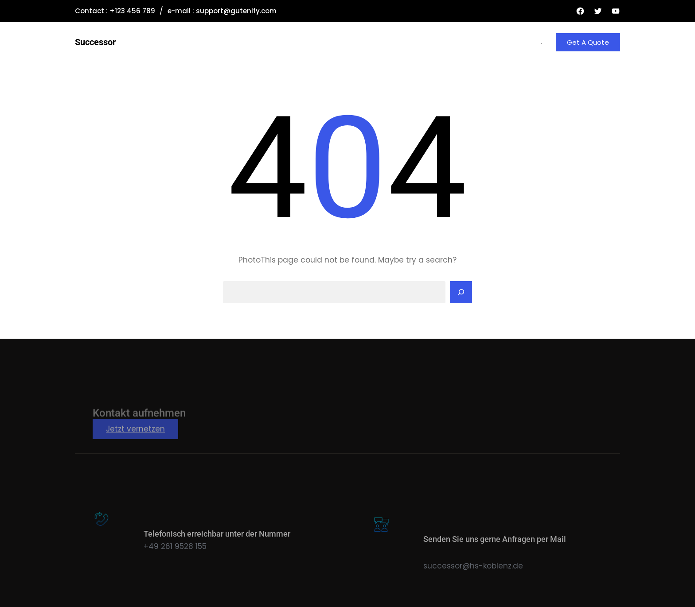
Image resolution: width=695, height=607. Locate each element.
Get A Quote (588, 42)
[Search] (461, 292)
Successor (95, 42)
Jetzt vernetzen (135, 441)
